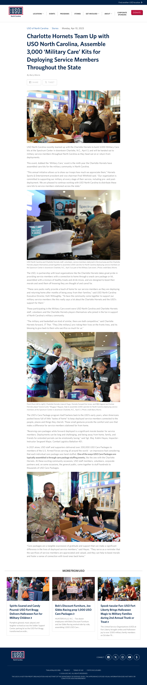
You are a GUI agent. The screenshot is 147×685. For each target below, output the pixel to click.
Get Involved (92, 14)
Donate (137, 12)
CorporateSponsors (122, 13)
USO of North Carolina (37, 28)
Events (52, 14)
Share (34, 83)
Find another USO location (130, 2)
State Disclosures (94, 670)
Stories (77, 14)
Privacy (67, 670)
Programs (64, 14)
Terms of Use (78, 670)
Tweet (49, 83)
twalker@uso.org (53, 670)
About (108, 14)
